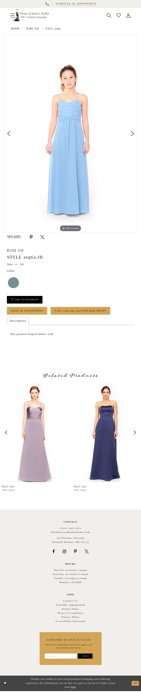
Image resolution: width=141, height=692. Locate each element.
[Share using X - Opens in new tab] (42, 237)
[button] (109, 15)
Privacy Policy (70, 618)
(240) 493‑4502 (70, 529)
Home (15, 28)
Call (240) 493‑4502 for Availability (85, 311)
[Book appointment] (75, 4)
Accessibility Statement (70, 622)
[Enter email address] (60, 657)
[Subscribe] (86, 657)
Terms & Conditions (71, 614)
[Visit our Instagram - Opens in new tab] (64, 552)
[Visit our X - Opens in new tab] (87, 552)
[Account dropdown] (128, 15)
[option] (70, 134)
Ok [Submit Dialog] (135, 684)
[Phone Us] (47, 4)
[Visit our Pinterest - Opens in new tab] (75, 552)
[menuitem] (109, 15)
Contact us (70, 602)
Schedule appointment (70, 606)
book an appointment (28, 311)
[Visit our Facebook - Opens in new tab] (54, 552)
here (73, 688)
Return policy (70, 610)
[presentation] (34, 433)
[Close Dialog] (5, 684)
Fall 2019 (53, 28)
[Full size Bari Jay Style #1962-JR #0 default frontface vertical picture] (70, 134)
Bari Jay (32, 28)
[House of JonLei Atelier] (30, 15)
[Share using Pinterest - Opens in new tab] (31, 237)
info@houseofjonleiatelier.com (70, 533)
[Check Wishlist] (118, 15)
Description (18, 321)
